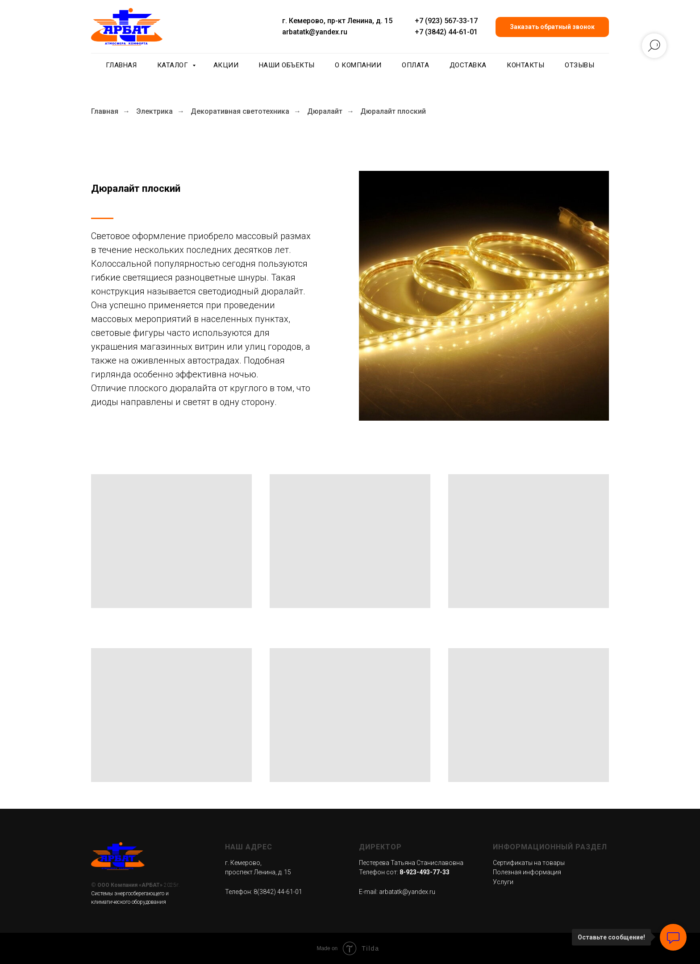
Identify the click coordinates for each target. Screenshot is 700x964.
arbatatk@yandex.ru (314, 32)
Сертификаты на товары (529, 862)
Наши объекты (287, 65)
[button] (552, 27)
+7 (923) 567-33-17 (446, 21)
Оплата (415, 65)
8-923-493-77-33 (425, 872)
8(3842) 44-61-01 (278, 891)
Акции (226, 65)
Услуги (503, 881)
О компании (358, 65)
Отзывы (579, 65)
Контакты (525, 65)
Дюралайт (324, 111)
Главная (121, 65)
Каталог (173, 65)
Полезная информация (527, 872)
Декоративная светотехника (240, 111)
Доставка (468, 65)
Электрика (154, 111)
